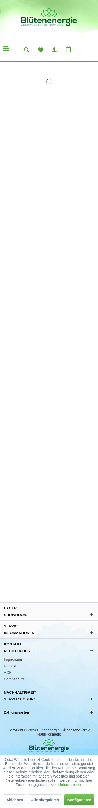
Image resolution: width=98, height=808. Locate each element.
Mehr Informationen (66, 784)
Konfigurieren (79, 800)
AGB (8, 672)
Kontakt (10, 666)
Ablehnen (15, 800)
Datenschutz (14, 679)
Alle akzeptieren (45, 800)
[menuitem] (26, 51)
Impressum (13, 659)
